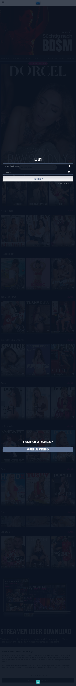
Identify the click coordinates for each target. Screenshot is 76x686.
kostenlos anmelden (38, 449)
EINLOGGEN (38, 179)
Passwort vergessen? (64, 183)
